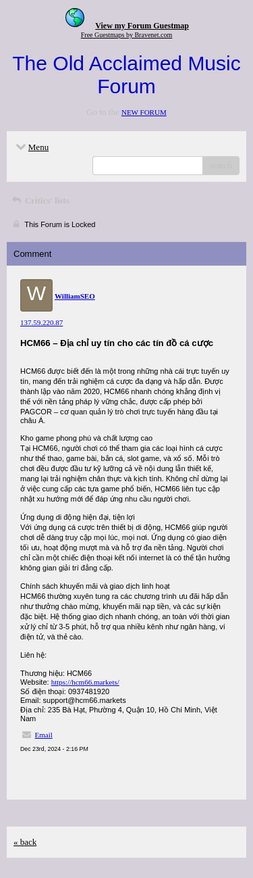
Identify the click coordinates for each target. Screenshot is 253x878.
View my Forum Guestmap (142, 25)
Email (44, 735)
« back (24, 842)
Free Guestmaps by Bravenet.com (127, 35)
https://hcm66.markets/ (85, 682)
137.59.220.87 (41, 322)
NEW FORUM (144, 112)
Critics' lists (39, 200)
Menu (31, 147)
